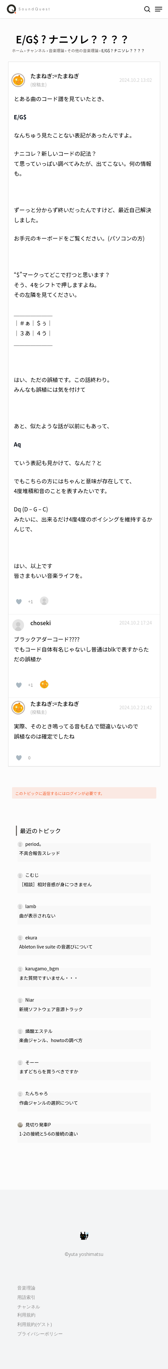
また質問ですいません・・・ (48, 978)
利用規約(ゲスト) (34, 1324)
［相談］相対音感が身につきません (55, 884)
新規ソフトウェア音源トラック (51, 1009)
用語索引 (26, 1297)
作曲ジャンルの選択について (48, 1102)
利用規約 (26, 1315)
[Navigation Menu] (158, 9)
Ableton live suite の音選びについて (56, 946)
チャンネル (36, 50)
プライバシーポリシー (40, 1334)
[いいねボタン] (19, 602)
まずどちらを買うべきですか (48, 1071)
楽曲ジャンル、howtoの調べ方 (51, 1040)
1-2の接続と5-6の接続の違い (48, 1133)
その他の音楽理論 (82, 50)
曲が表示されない (37, 915)
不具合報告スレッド (39, 853)
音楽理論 (56, 50)
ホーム (18, 50)
